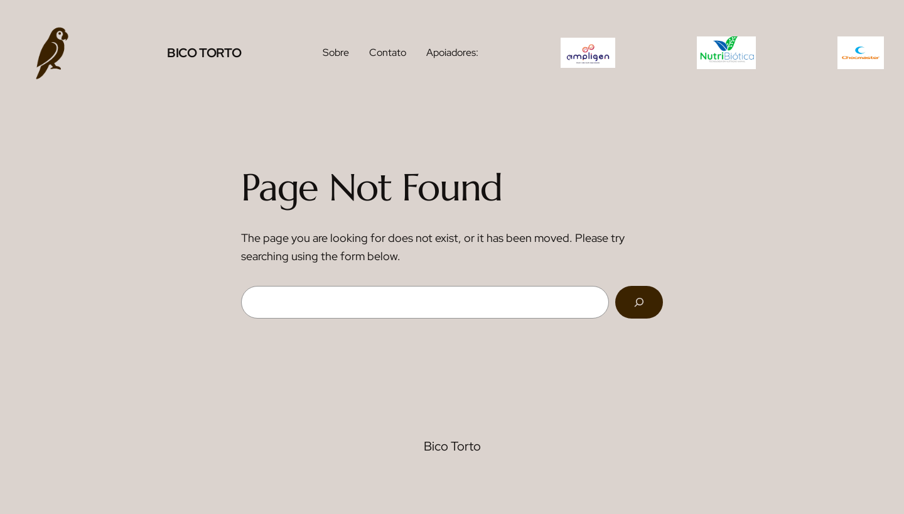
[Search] (639, 302)
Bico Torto (204, 53)
